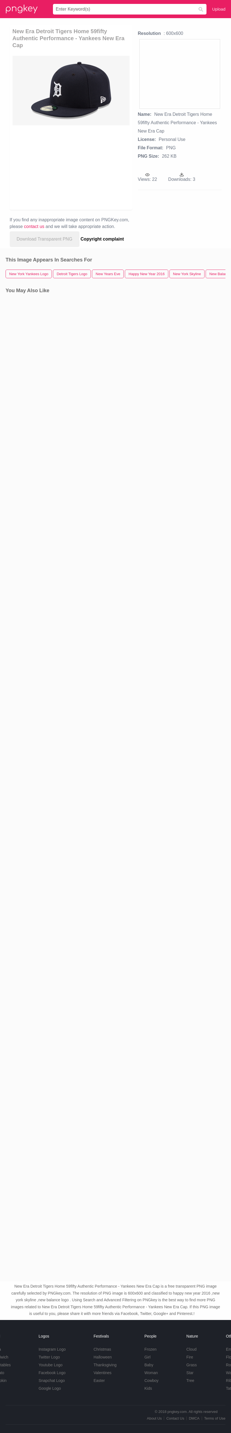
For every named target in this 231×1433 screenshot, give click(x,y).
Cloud (191, 1349)
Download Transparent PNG (44, 239)
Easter (99, 1380)
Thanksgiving (105, 1365)
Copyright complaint (102, 239)
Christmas (102, 1349)
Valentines (102, 1372)
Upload (218, 9)
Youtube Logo (50, 1365)
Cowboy (151, 1380)
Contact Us (175, 1418)
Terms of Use (214, 1418)
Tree (190, 1380)
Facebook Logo (51, 1372)
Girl (147, 1357)
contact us (34, 226)
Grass (191, 1365)
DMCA (194, 1418)
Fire (189, 1357)
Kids (148, 1388)
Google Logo (49, 1388)
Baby (148, 1365)
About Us (154, 1418)
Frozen (150, 1349)
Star (190, 1372)
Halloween (103, 1357)
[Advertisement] (62, 167)
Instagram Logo (51, 1349)
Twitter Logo (49, 1357)
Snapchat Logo (51, 1380)
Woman (151, 1372)
